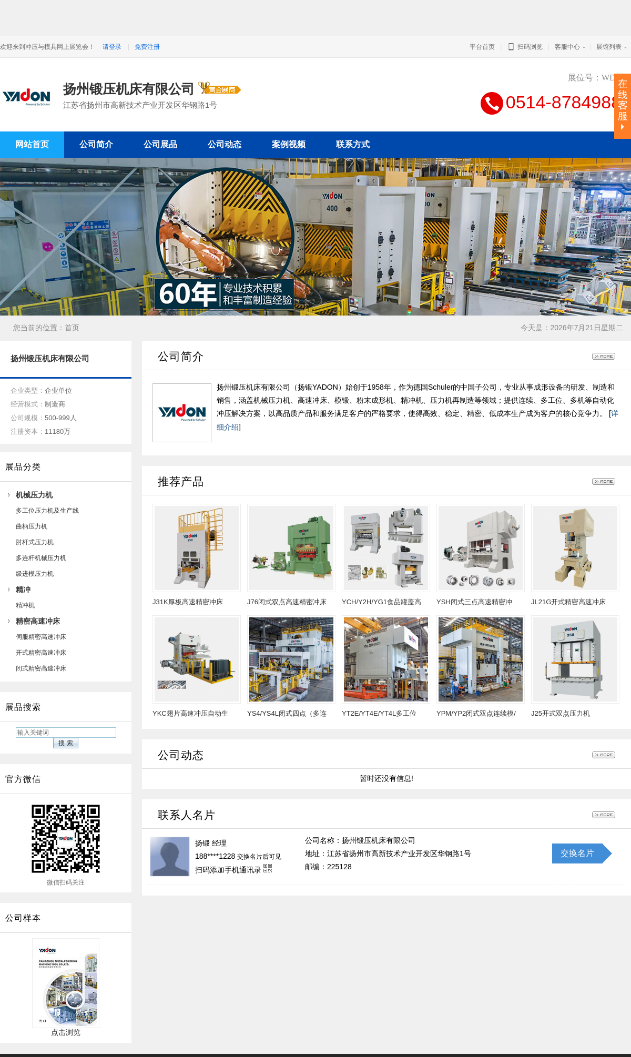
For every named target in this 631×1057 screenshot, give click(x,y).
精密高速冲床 (38, 595)
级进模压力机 (35, 547)
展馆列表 (609, 46)
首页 (72, 301)
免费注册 (147, 46)
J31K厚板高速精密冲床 (187, 576)
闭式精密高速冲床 (41, 642)
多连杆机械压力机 (41, 531)
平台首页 (482, 46)
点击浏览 (65, 1002)
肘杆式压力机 (35, 516)
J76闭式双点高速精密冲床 (287, 576)
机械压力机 (34, 468)
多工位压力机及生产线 (47, 484)
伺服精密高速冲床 (41, 610)
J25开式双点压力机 (560, 687)
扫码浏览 (524, 46)
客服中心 (567, 46)
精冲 (23, 563)
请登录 (112, 46)
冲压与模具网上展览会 (430, 1042)
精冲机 (25, 579)
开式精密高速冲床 (41, 626)
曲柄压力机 (31, 500)
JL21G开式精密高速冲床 (568, 576)
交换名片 (577, 826)
